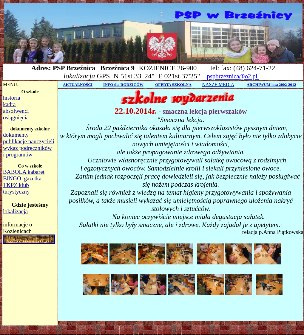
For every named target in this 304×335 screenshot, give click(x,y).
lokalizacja (15, 211)
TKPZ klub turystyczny (16, 188)
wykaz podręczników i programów (27, 151)
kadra (9, 104)
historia (11, 98)
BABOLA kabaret (23, 172)
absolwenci (16, 111)
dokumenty (16, 135)
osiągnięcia (16, 117)
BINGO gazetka (22, 178)
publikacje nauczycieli (28, 141)
